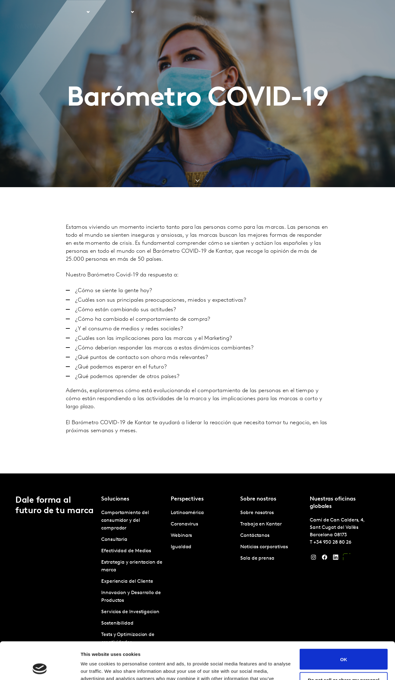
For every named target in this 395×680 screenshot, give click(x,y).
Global (363, 12)
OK (343, 624)
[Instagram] (313, 558)
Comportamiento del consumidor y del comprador (125, 520)
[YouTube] (346, 558)
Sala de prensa (257, 558)
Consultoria (114, 539)
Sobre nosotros (253, 12)
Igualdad (181, 547)
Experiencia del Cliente (127, 581)
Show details (95, 667)
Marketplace (191, 12)
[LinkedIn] (335, 558)
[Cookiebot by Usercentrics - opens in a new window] (40, 668)
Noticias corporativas (264, 547)
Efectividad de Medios (126, 551)
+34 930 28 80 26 (332, 542)
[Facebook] (324, 558)
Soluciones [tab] (74, 12)
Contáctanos (336, 12)
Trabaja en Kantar (296, 12)
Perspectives (155, 12)
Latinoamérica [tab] (113, 12)
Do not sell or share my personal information (344, 647)
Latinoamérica (187, 512)
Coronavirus (184, 524)
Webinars (181, 535)
